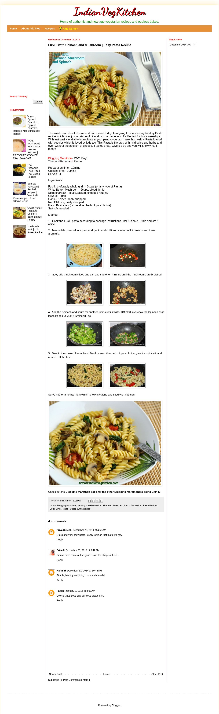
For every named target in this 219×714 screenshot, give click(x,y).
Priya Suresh (64, 530)
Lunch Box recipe (133, 505)
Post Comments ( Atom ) (76, 679)
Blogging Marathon (66, 505)
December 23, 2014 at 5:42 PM (82, 550)
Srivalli (61, 550)
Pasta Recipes (150, 505)
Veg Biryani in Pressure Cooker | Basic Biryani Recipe (34, 214)
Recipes (50, 28)
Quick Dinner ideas (59, 509)
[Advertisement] (106, 662)
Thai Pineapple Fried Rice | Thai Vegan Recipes (33, 171)
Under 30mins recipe (80, 509)
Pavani (60, 590)
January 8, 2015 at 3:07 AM (80, 590)
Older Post (157, 674)
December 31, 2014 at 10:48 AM (84, 570)
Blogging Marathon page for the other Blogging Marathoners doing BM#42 (112, 491)
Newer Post (55, 674)
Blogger (116, 705)
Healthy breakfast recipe (90, 505)
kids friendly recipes (113, 505)
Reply (60, 539)
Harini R (61, 570)
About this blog (31, 28)
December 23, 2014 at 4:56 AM (89, 530)
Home (13, 28)
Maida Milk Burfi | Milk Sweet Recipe (34, 229)
